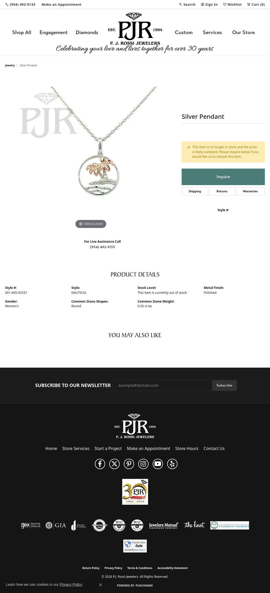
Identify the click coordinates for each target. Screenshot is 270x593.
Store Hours (186, 448)
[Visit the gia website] (55, 525)
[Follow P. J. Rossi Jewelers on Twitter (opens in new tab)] (114, 464)
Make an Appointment (148, 448)
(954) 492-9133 (102, 247)
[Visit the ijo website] (30, 525)
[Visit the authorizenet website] (99, 525)
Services (212, 32)
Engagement (54, 32)
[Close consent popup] (100, 584)
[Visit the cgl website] (137, 525)
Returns (222, 191)
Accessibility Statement (173, 568)
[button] (187, 4)
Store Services (75, 448)
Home (51, 448)
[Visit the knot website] (194, 525)
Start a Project (108, 448)
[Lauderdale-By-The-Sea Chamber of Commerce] (229, 525)
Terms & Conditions (139, 568)
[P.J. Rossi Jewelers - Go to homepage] (135, 425)
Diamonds (87, 32)
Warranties (250, 191)
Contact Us (214, 448)
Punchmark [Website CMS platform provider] (144, 585)
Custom (184, 32)
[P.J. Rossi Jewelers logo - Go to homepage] (135, 32)
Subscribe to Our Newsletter (73, 385)
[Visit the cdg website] (119, 525)
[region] (90, 152)
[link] (20, 4)
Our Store (243, 32)
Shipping (195, 191)
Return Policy (90, 568)
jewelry (10, 65)
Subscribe (224, 385)
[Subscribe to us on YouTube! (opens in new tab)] (158, 464)
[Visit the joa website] (78, 525)
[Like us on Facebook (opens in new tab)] (100, 464)
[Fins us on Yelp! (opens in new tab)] (172, 464)
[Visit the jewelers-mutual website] (164, 525)
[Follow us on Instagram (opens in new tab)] (143, 464)
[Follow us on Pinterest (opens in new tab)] (129, 464)
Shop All (21, 32)
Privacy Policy (113, 568)
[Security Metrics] (135, 546)
